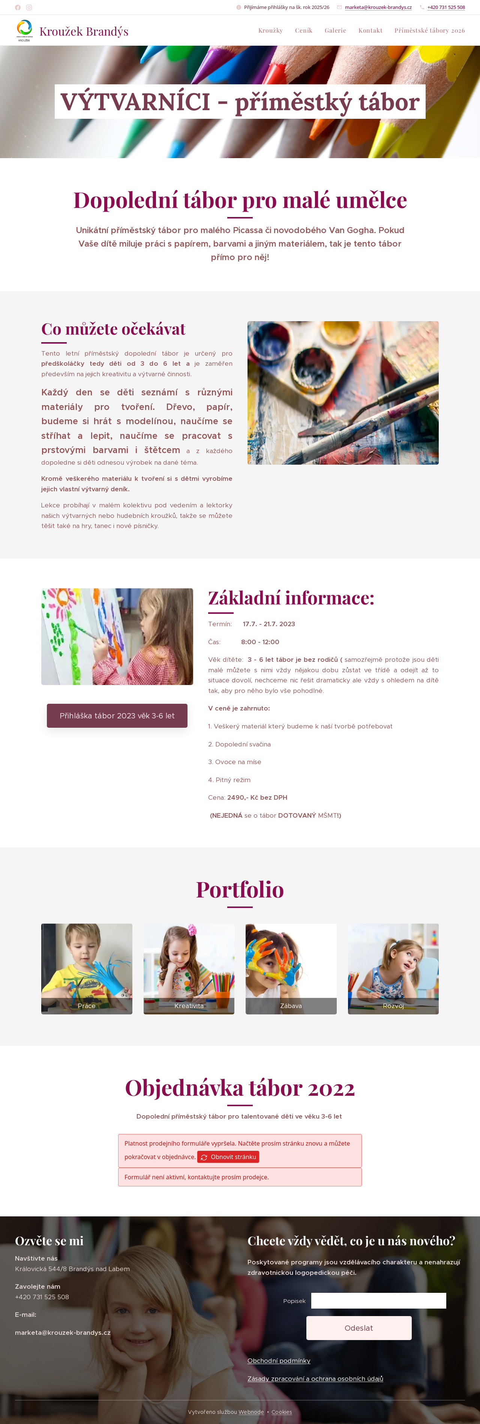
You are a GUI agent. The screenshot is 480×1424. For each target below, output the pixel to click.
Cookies (282, 1412)
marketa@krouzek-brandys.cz (378, 7)
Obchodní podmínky (279, 1361)
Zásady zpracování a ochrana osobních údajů (315, 1379)
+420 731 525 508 (446, 7)
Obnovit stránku (228, 1157)
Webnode (251, 1412)
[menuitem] (273, 30)
